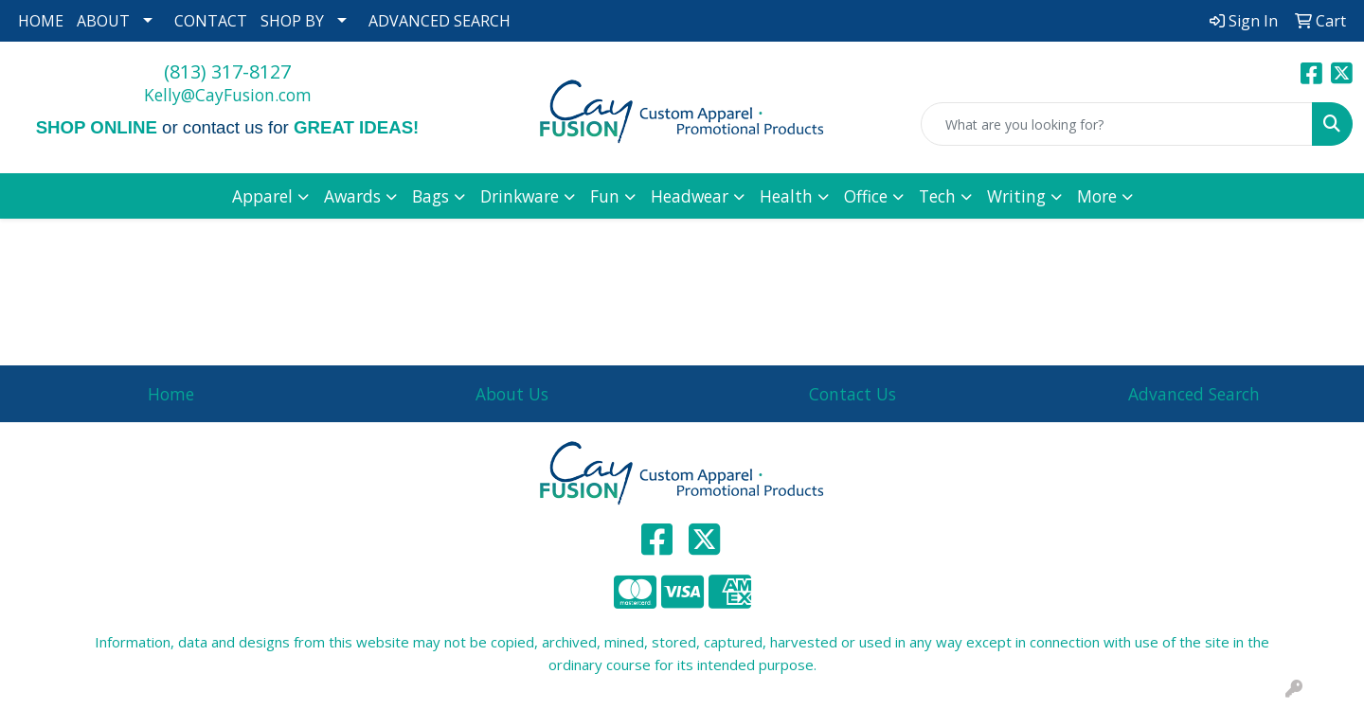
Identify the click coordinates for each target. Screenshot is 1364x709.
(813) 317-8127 (227, 71)
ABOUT (103, 20)
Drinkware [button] (519, 196)
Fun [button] (604, 196)
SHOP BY (292, 20)
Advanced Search (1194, 393)
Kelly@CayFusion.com (228, 94)
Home (171, 393)
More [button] (1097, 196)
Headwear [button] (689, 196)
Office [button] (866, 196)
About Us (512, 393)
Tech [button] (937, 196)
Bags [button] (430, 196)
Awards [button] (352, 196)
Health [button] (786, 196)
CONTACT (210, 20)
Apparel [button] (262, 196)
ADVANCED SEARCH (439, 20)
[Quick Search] (1117, 124)
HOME (40, 20)
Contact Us (852, 393)
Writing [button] (1016, 196)
